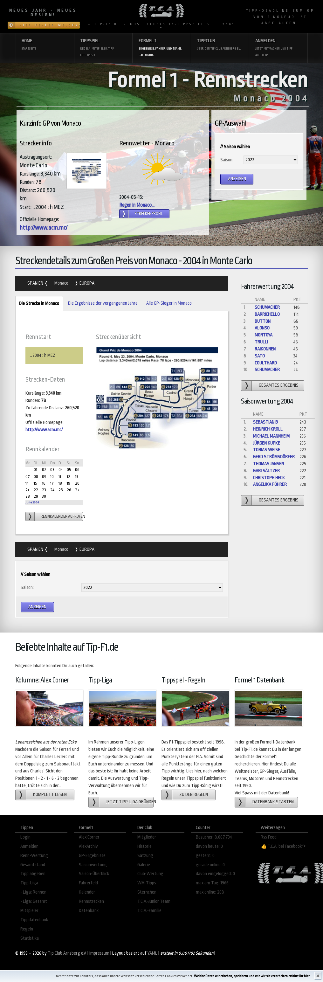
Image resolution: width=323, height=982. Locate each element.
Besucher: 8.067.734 (214, 837)
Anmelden (278, 48)
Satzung (145, 855)
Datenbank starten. (273, 802)
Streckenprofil (148, 213)
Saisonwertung (93, 865)
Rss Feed (269, 837)
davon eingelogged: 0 (215, 873)
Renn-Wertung (34, 855)
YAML (152, 953)
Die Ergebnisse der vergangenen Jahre (103, 303)
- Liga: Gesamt (33, 901)
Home (45, 45)
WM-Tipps (146, 883)
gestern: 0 (205, 855)
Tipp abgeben (32, 873)
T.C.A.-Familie (149, 910)
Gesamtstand (32, 865)
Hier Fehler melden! (49, 25)
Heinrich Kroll (268, 429)
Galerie (143, 865)
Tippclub (220, 45)
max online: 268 (210, 892)
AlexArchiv (88, 846)
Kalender (87, 892)
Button (263, 321)
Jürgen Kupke (266, 443)
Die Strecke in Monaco (37, 304)
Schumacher (267, 307)
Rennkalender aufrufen (62, 516)
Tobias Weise (266, 450)
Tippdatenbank (34, 920)
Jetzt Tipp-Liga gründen (130, 802)
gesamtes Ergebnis (279, 385)
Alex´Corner (89, 837)
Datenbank (89, 910)
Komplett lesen (50, 794)
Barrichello (267, 314)
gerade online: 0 (210, 865)
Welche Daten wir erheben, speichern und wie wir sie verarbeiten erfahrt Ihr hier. (252, 976)
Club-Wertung (150, 873)
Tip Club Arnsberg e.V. (67, 953)
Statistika (29, 938)
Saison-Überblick (94, 873)
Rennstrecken (91, 901)
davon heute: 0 (209, 846)
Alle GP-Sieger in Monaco (169, 303)
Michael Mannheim (271, 436)
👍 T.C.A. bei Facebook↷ (283, 846)
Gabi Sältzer (266, 471)
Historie (144, 846)
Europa (86, 283)
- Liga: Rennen (33, 892)
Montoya (263, 335)
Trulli (261, 342)
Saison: (226, 160)
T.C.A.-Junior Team (153, 901)
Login (25, 837)
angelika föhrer (270, 484)
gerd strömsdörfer (274, 457)
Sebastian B (265, 422)
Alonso (262, 328)
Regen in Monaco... (137, 205)
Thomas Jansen (268, 464)
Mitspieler (29, 910)
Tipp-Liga (29, 883)
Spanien (35, 283)
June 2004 (32, 502)
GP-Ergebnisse (92, 855)
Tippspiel (103, 48)
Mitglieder (146, 837)
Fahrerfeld (88, 883)
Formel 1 (162, 48)
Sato (260, 356)
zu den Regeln (193, 794)
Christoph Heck (269, 478)
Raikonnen (265, 349)
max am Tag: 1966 (212, 883)
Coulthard (266, 363)
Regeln (26, 929)
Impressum (99, 953)
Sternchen (146, 892)
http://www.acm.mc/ (43, 228)
